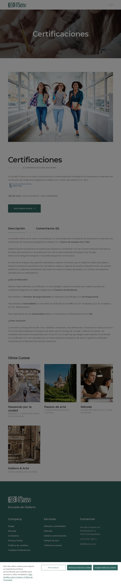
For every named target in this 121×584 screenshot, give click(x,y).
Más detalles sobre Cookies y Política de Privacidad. (18, 577)
